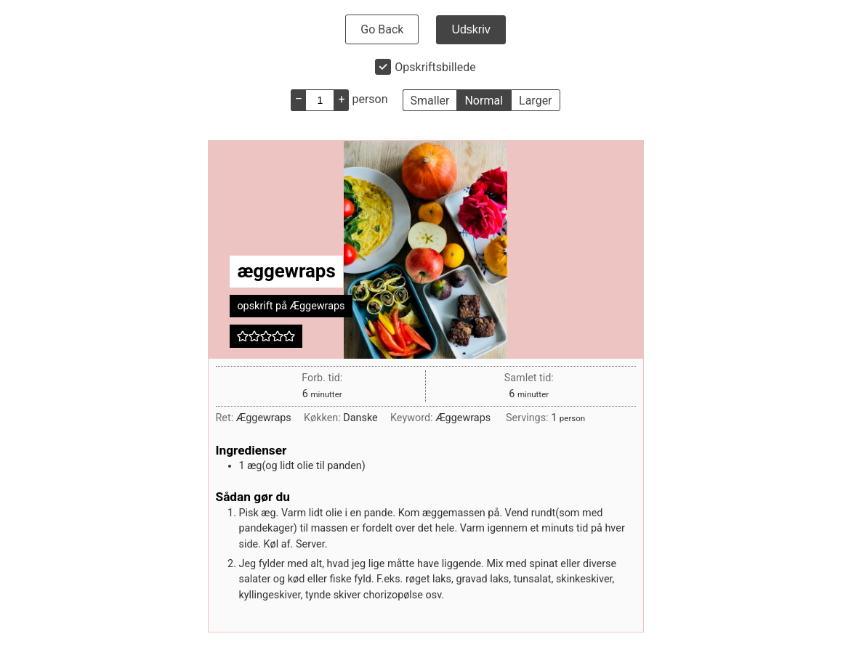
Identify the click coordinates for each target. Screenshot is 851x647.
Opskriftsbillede (435, 67)
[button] (243, 336)
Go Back (381, 29)
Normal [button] (483, 100)
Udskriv (470, 29)
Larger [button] (535, 100)
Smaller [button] (430, 100)
